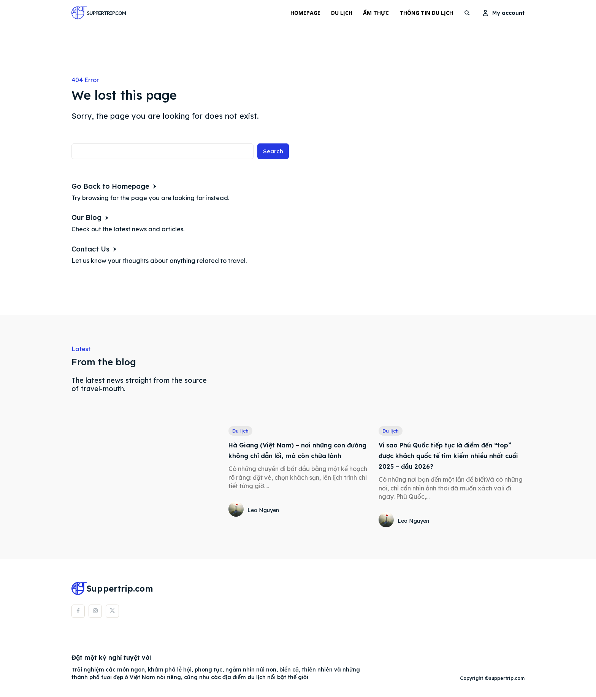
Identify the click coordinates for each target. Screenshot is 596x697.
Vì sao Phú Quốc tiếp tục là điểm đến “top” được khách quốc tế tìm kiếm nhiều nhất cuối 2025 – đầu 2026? (448, 456)
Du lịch (241, 431)
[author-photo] (237, 521)
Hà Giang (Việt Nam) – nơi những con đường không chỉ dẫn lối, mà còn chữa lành (300, 456)
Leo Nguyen (263, 521)
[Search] (272, 153)
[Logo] (90, 12)
